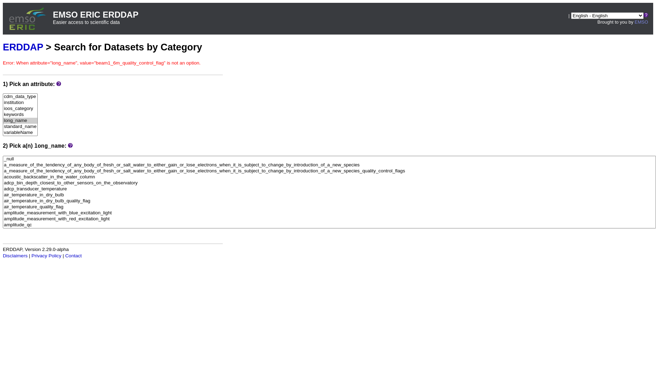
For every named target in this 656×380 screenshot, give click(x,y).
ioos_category (20, 109)
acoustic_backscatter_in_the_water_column (329, 177)
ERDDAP (23, 47)
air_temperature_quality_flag (329, 207)
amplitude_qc (329, 225)
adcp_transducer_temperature (329, 189)
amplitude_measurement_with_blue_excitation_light (329, 213)
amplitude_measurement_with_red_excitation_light (329, 219)
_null (329, 159)
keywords (20, 115)
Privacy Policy (46, 255)
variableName (20, 133)
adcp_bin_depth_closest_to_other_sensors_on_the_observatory (329, 183)
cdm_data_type (20, 97)
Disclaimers (15, 255)
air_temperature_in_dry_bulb (329, 195)
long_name (20, 121)
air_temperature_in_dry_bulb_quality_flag (329, 201)
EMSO (641, 22)
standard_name (20, 127)
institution (20, 103)
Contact (73, 255)
